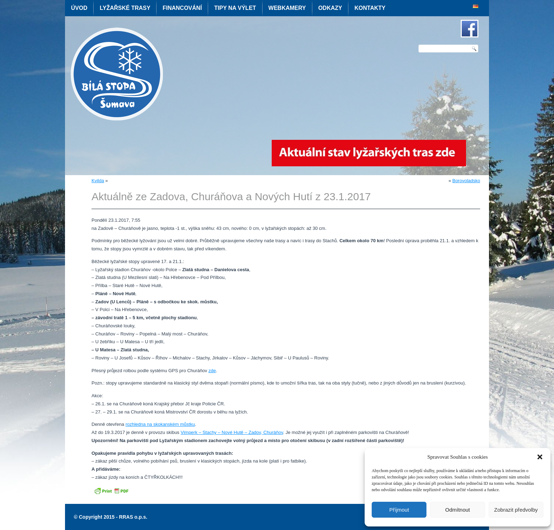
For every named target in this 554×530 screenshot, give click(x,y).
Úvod (79, 8)
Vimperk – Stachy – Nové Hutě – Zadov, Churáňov (232, 432)
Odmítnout (457, 510)
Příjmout (399, 510)
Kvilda (98, 180)
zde (212, 370)
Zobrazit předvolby (516, 510)
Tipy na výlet (235, 8)
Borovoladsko (466, 180)
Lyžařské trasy (125, 8)
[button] (539, 456)
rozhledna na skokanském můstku (160, 424)
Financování (182, 8)
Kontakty (369, 8)
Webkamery (287, 8)
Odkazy (330, 8)
